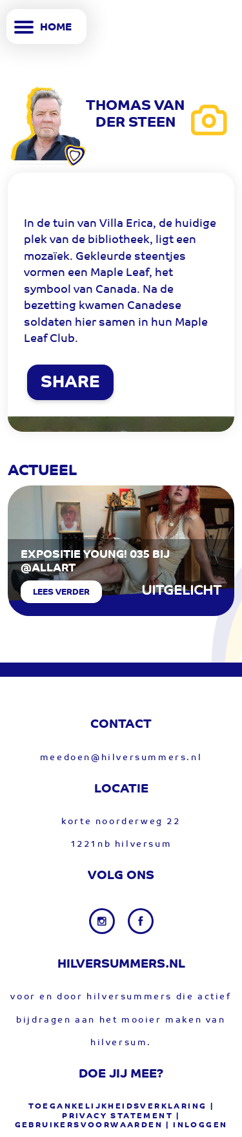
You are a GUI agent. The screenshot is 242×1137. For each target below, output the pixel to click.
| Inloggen (196, 1125)
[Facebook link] (141, 921)
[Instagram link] (103, 921)
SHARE (70, 383)
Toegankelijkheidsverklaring (117, 1106)
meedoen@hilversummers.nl (121, 758)
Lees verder (61, 592)
